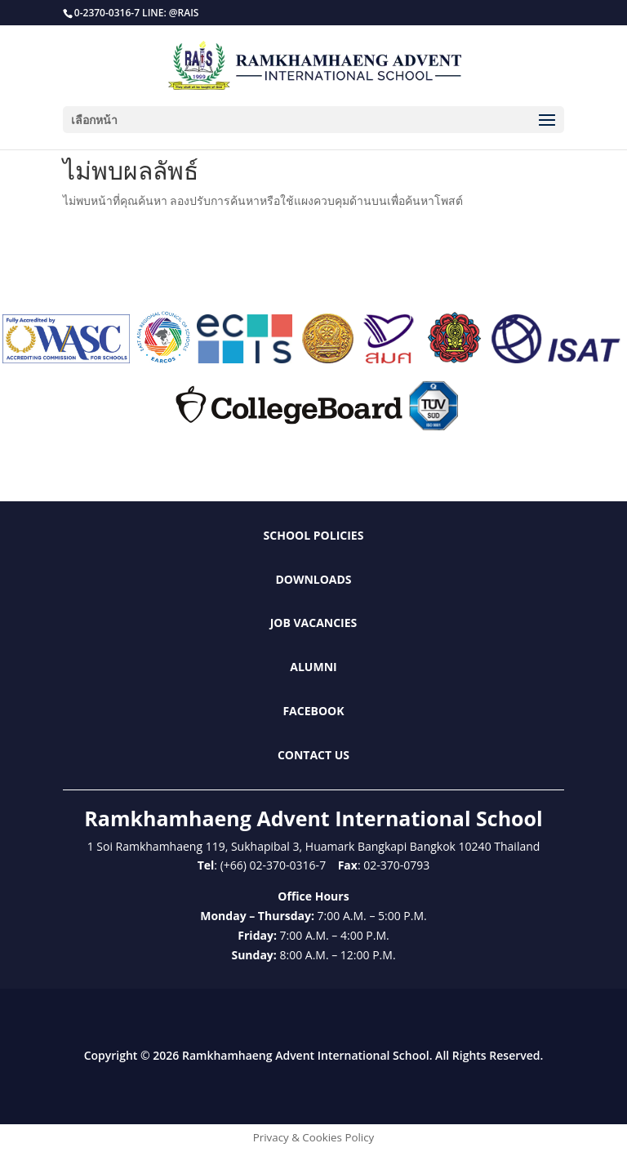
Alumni (313, 666)
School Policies (314, 535)
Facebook (313, 710)
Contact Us (313, 755)
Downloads (313, 579)
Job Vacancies (314, 622)
